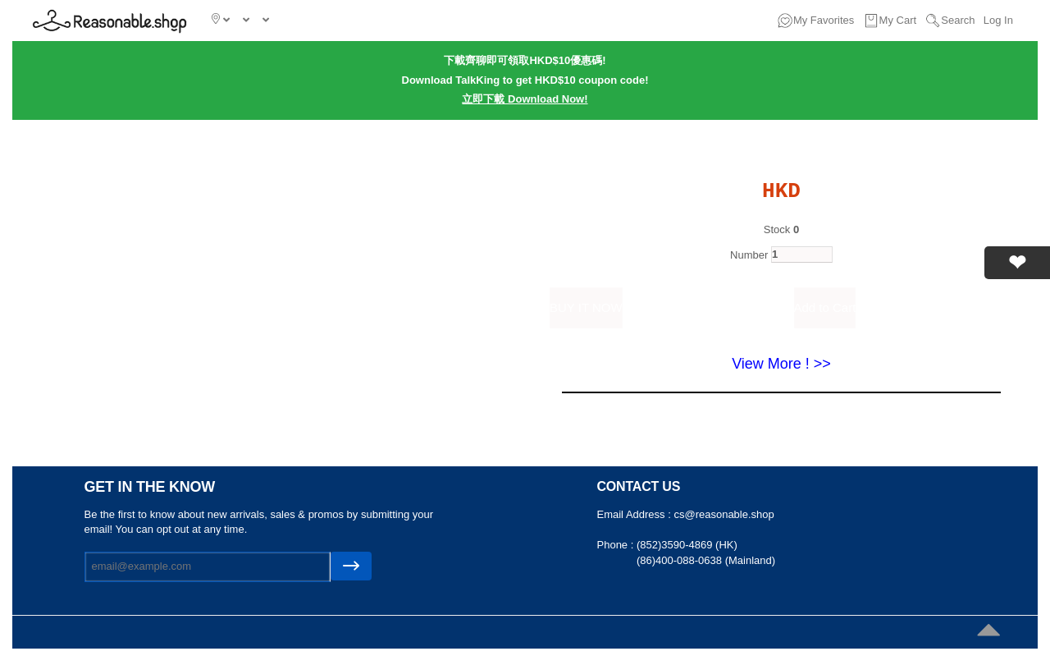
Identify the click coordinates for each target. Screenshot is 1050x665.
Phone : (617, 545)
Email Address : (635, 514)
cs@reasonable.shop (723, 514)
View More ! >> (781, 363)
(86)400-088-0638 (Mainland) (706, 560)
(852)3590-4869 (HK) (687, 545)
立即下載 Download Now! (524, 99)
